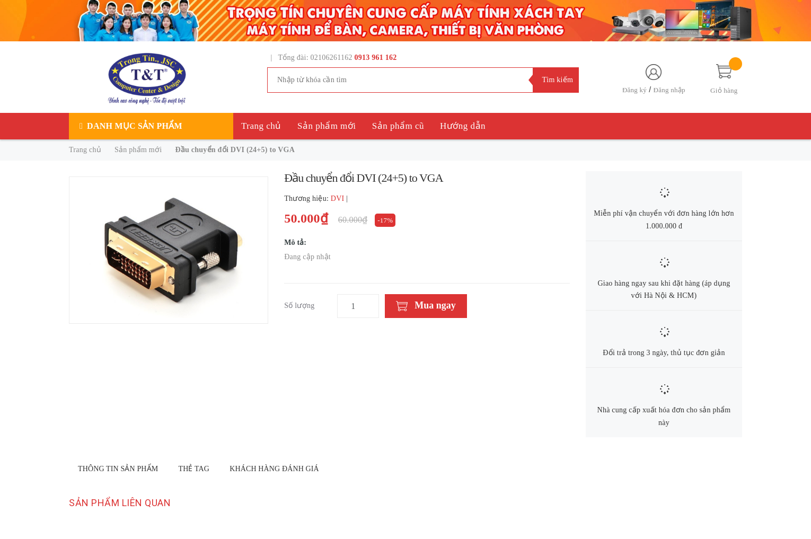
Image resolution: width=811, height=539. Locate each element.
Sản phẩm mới (326, 126)
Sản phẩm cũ (398, 126)
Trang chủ (261, 126)
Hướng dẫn (463, 126)
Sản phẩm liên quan (120, 502)
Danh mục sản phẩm (134, 125)
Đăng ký (634, 90)
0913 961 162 (376, 57)
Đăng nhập (669, 90)
